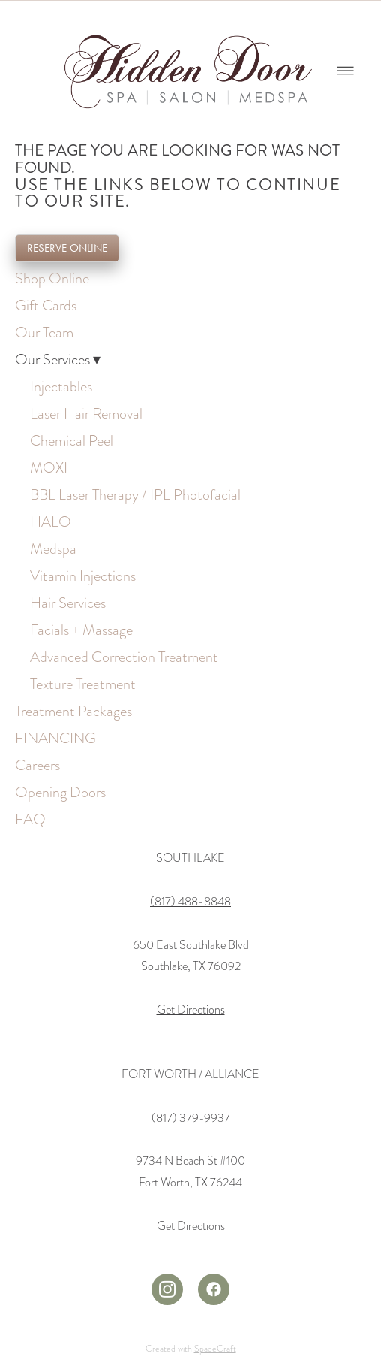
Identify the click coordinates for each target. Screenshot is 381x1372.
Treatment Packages (73, 710)
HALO (50, 521)
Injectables (61, 386)
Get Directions (191, 1010)
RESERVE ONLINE (67, 248)
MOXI (49, 467)
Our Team (44, 332)
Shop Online (52, 278)
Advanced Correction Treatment (124, 656)
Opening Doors (60, 791)
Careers (37, 764)
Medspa (53, 548)
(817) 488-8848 (190, 901)
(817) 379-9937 (191, 1118)
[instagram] (167, 1289)
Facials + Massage (81, 629)
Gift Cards (45, 305)
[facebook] (214, 1289)
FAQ (30, 819)
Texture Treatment (83, 683)
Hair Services (68, 602)
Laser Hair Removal (86, 413)
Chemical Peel (71, 440)
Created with (191, 1349)
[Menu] (345, 71)
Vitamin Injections (83, 575)
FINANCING (55, 737)
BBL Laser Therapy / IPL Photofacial (135, 494)
